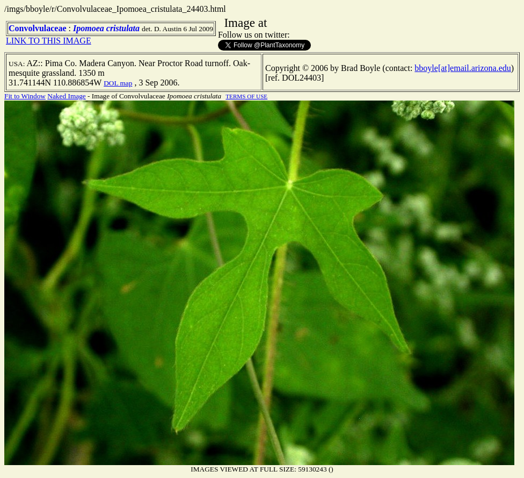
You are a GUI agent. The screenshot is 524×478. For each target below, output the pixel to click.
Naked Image (66, 96)
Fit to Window (25, 96)
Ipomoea (88, 28)
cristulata (123, 28)
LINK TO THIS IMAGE (48, 40)
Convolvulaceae (38, 28)
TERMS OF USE (246, 96)
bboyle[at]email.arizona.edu (462, 68)
